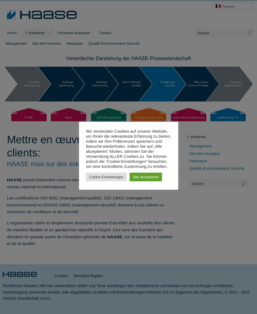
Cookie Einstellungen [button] (106, 177)
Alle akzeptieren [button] (146, 177)
